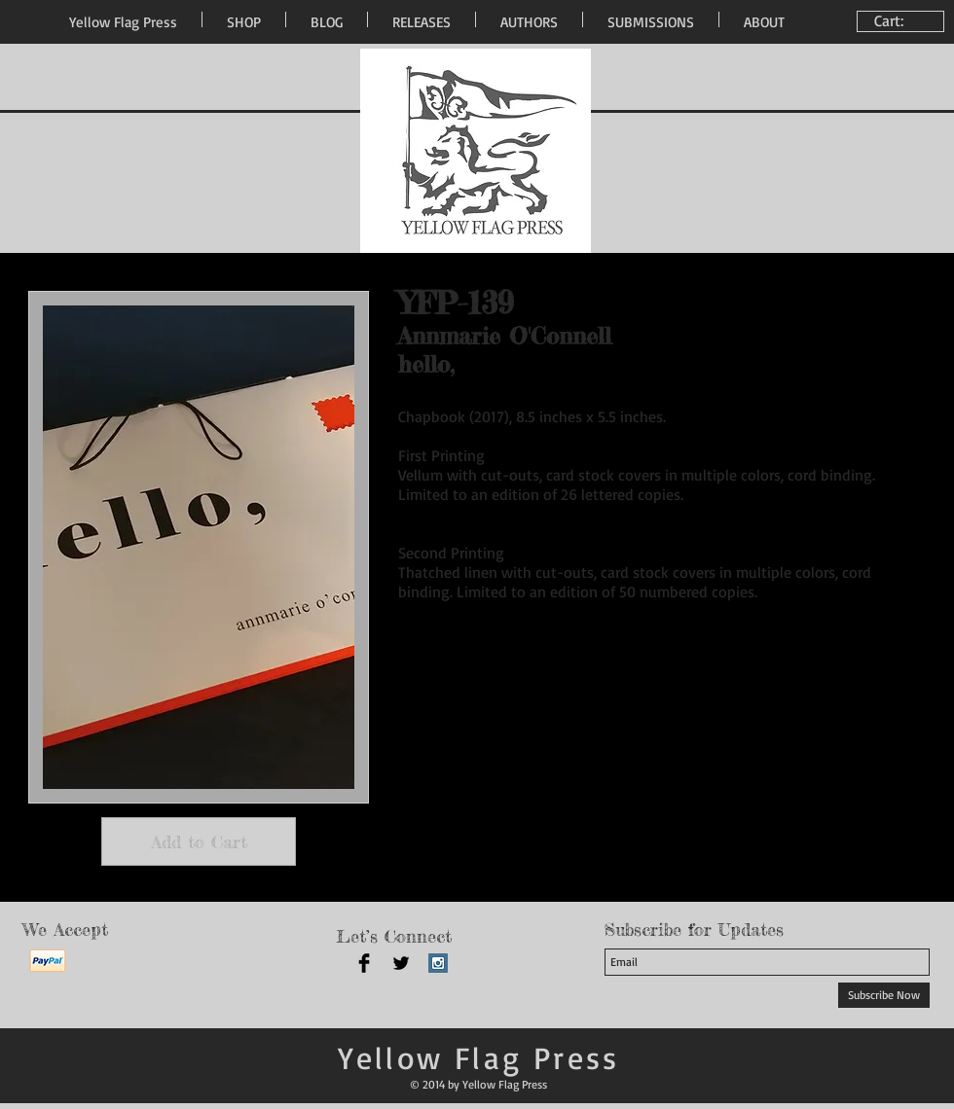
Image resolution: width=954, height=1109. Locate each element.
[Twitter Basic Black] (401, 963)
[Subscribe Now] (884, 995)
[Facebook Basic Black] (364, 963)
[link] (903, 21)
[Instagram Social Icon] (438, 963)
